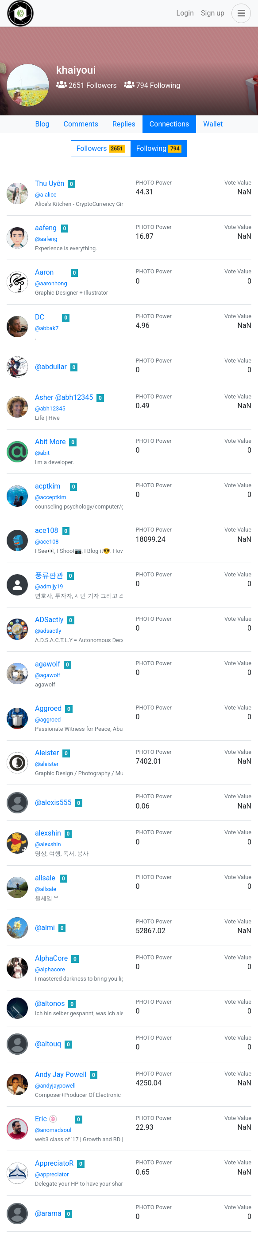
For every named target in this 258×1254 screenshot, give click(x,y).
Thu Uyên (49, 183)
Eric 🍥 (46, 1119)
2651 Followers (86, 85)
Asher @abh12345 (64, 397)
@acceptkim (50, 497)
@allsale (45, 889)
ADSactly (49, 619)
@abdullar (51, 367)
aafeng (46, 228)
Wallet (213, 124)
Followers (101, 148)
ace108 (46, 530)
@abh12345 (50, 408)
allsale (45, 878)
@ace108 (47, 541)
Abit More (50, 442)
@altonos (50, 1003)
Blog (42, 124)
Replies (123, 124)
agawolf (47, 664)
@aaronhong (51, 283)
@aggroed (48, 719)
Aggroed (48, 708)
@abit (42, 453)
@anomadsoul (53, 1130)
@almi (45, 927)
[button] (239, 13)
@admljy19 (49, 586)
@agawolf (47, 675)
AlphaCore (51, 958)
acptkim (47, 486)
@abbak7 (46, 328)
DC (39, 317)
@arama (48, 1213)
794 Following (152, 85)
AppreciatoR (54, 1163)
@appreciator (52, 1174)
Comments (81, 124)
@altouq (48, 1044)
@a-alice (46, 194)
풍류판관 (49, 575)
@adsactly (48, 630)
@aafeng (46, 239)
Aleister (47, 753)
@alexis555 (53, 802)
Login (185, 13)
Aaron (44, 272)
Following (159, 148)
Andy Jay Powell (60, 1074)
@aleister (46, 764)
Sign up (212, 13)
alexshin (48, 833)
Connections (169, 124)
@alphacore (50, 969)
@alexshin (48, 844)
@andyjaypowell (55, 1085)
